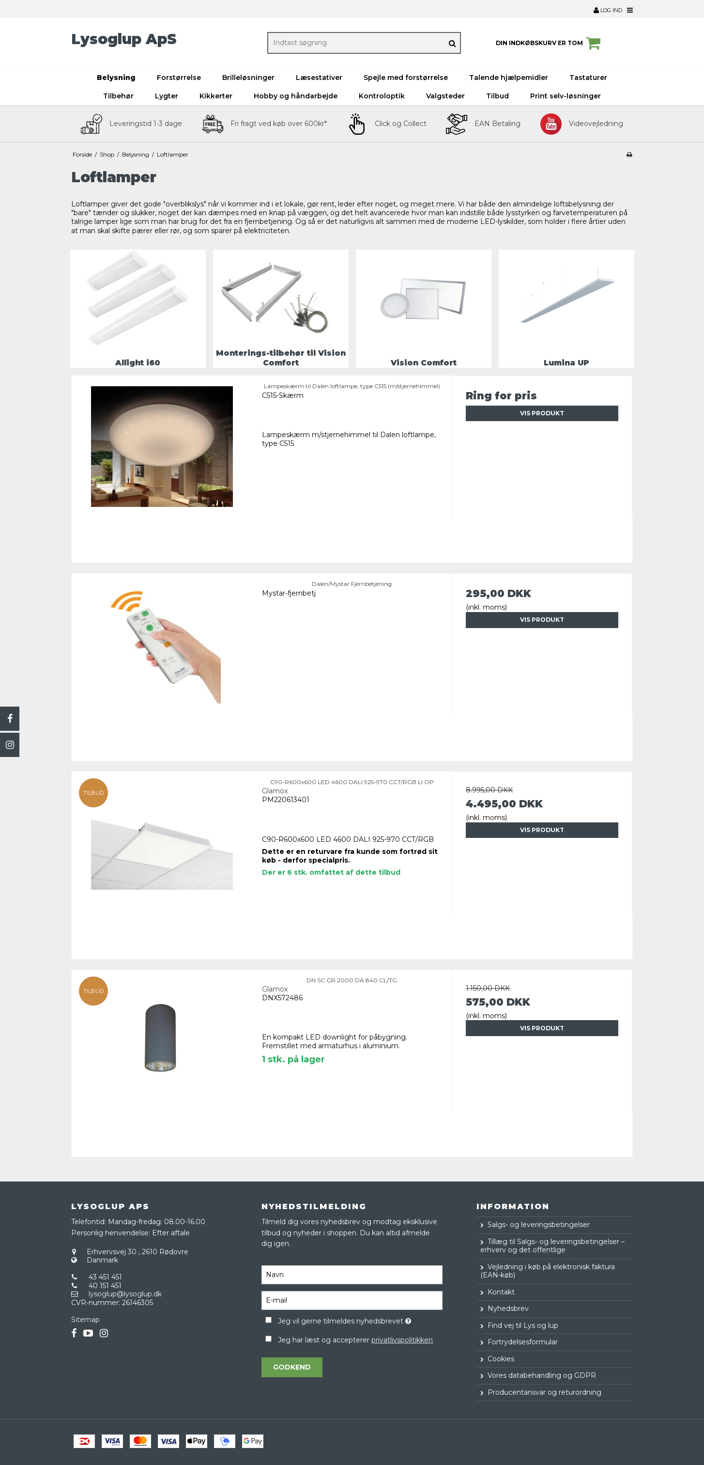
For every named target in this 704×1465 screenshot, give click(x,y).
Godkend (292, 1367)
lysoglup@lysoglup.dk (125, 1294)
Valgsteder (445, 96)
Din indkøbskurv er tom (549, 43)
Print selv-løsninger (565, 96)
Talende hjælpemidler (508, 77)
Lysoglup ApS (124, 39)
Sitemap (85, 1319)
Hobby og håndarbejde (295, 96)
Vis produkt (542, 413)
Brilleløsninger (248, 77)
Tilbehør (118, 96)
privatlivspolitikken (402, 1340)
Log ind (608, 10)
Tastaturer (588, 77)
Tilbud (497, 96)
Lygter (166, 96)
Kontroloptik (382, 96)
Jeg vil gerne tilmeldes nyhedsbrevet (360, 1319)
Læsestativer (319, 77)
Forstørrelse (179, 77)
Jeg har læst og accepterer (355, 1340)
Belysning (116, 77)
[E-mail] (351, 1300)
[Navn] (351, 1274)
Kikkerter (215, 96)
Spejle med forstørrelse (406, 77)
